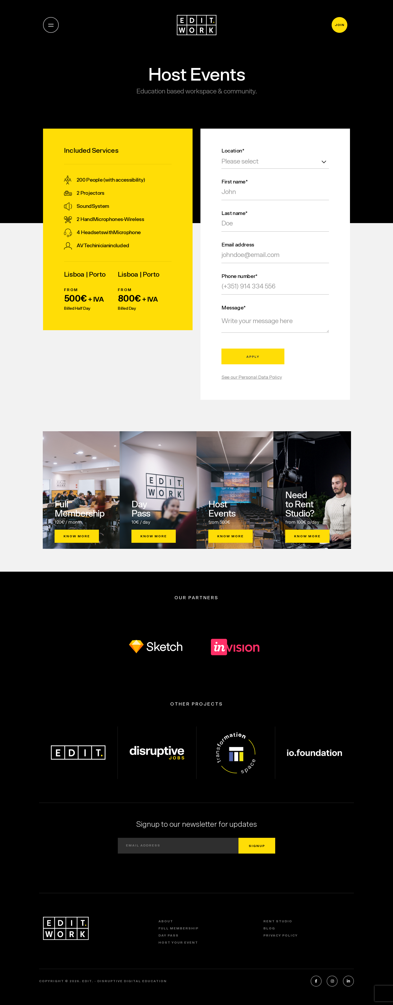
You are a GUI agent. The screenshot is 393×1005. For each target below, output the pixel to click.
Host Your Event (178, 942)
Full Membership (178, 928)
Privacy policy (280, 935)
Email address (237, 245)
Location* (232, 151)
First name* (234, 182)
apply (252, 356)
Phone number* (239, 276)
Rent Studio (277, 921)
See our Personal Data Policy (251, 377)
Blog (269, 928)
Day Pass (168, 935)
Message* (233, 308)
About (165, 921)
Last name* (234, 213)
